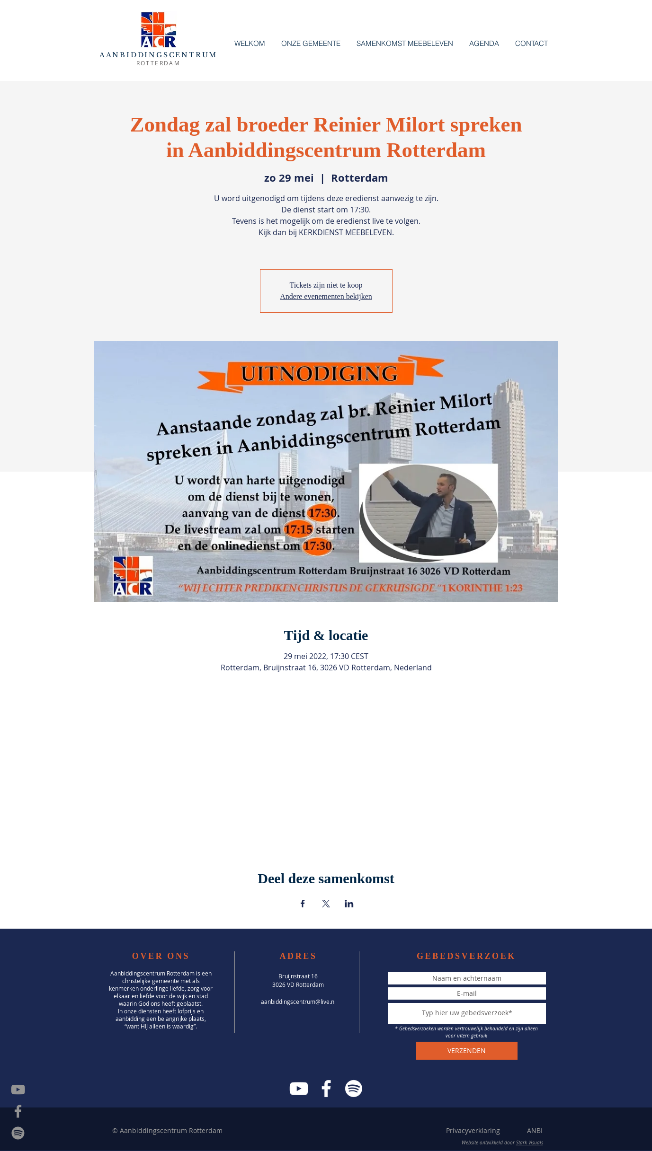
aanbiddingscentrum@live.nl (298, 1001)
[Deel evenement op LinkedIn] (349, 903)
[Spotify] (18, 1133)
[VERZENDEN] (467, 1051)
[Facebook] (326, 1088)
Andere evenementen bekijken (326, 296)
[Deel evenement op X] (326, 903)
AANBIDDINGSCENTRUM (158, 55)
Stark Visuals (529, 1143)
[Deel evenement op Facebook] (302, 903)
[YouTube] (298, 1088)
